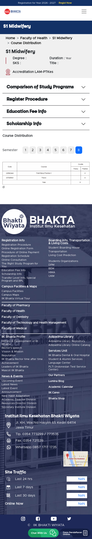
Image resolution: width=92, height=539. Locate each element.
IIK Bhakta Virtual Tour (16, 298)
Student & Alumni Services (65, 359)
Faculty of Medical (14, 328)
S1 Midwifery (62, 38)
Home (10, 38)
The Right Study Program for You (20, 265)
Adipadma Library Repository (66, 341)
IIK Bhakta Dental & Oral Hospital (69, 355)
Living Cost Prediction (62, 255)
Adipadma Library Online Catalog (69, 345)
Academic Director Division (19, 399)
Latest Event (10, 388)
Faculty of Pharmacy (16, 305)
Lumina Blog (56, 381)
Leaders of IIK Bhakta (15, 366)
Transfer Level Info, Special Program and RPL (19, 279)
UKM (51, 276)
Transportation (57, 251)
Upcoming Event (12, 381)
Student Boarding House (64, 247)
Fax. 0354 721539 (29, 440)
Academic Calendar (60, 387)
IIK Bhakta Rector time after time (22, 359)
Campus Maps (10, 295)
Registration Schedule (15, 256)
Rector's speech (12, 348)
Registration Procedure (16, 245)
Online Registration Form (17, 248)
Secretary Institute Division (19, 407)
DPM (51, 265)
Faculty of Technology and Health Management (34, 322)
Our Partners (56, 375)
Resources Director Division (19, 403)
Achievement (10, 363)
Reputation (9, 355)
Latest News (9, 384)
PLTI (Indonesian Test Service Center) (67, 368)
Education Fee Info (14, 270)
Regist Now (65, 3)
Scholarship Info (12, 274)
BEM (51, 268)
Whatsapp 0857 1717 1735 (36, 447)
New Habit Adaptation (16, 396)
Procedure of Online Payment (20, 252)
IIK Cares (53, 392)
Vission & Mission (12, 351)
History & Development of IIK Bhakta (20, 342)
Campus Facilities (12, 291)
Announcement (11, 392)
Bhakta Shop (56, 398)
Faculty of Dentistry (15, 317)
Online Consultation (14, 260)
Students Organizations (63, 261)
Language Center (59, 363)
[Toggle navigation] (84, 11)
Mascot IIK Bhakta (13, 370)
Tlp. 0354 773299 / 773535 (37, 434)
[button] (43, 533)
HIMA (51, 272)
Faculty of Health (33, 38)
